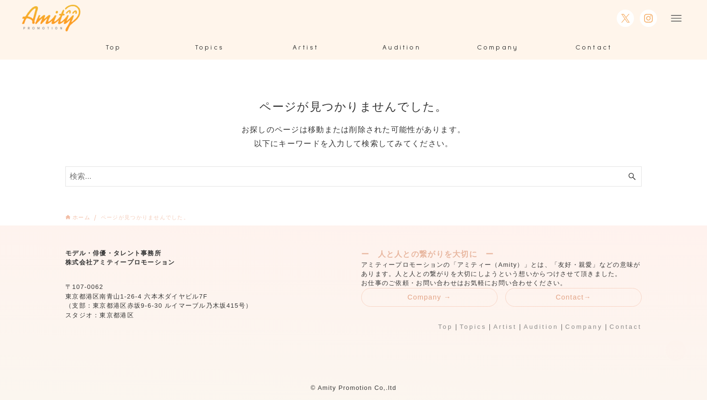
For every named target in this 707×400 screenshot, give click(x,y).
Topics (473, 326)
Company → (429, 297)
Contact (625, 326)
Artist (505, 326)
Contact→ (573, 297)
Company (584, 326)
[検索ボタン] (632, 176)
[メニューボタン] (676, 18)
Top (445, 326)
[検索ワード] (353, 176)
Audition (541, 326)
